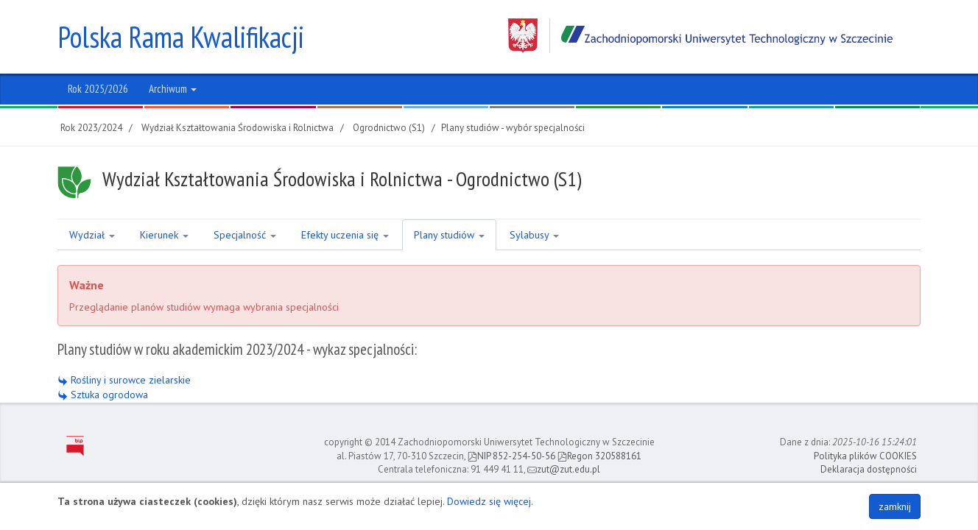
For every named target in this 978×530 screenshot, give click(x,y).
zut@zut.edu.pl (563, 469)
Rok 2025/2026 (98, 89)
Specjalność (245, 234)
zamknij (895, 506)
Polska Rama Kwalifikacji (180, 36)
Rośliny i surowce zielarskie (124, 379)
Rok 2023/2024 (91, 127)
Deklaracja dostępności (868, 469)
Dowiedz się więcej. (490, 501)
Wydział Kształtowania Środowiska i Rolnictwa (237, 127)
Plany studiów (449, 234)
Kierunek (164, 234)
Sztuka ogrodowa (102, 394)
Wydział (92, 234)
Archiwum (173, 89)
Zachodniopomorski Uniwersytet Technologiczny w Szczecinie (700, 35)
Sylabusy (534, 234)
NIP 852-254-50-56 (511, 456)
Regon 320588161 (599, 456)
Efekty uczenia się (345, 234)
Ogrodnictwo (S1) (389, 127)
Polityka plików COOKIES (865, 456)
